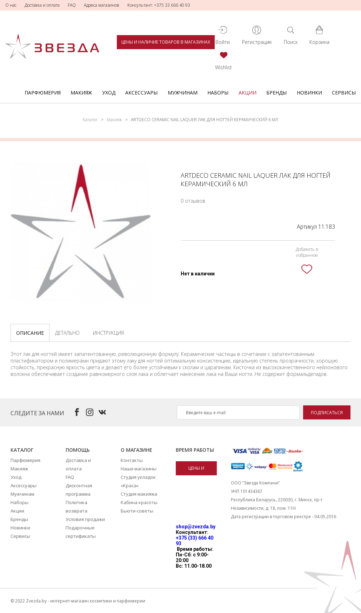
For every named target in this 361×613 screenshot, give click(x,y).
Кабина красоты (139, 502)
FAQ (72, 5)
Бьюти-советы (137, 511)
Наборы (217, 92)
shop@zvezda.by (195, 526)
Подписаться (327, 413)
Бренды (276, 92)
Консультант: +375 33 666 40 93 (158, 5)
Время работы (195, 449)
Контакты (132, 460)
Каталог (90, 120)
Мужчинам (183, 92)
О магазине (136, 449)
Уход (108, 92)
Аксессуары (141, 92)
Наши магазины (138, 468)
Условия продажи (85, 519)
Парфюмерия (43, 92)
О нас (10, 5)
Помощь (78, 449)
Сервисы (344, 92)
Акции (247, 92)
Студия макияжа (139, 494)
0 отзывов (193, 200)
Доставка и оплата (42, 5)
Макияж (81, 92)
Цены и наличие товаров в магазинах (165, 42)
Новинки (309, 92)
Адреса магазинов (101, 5)
